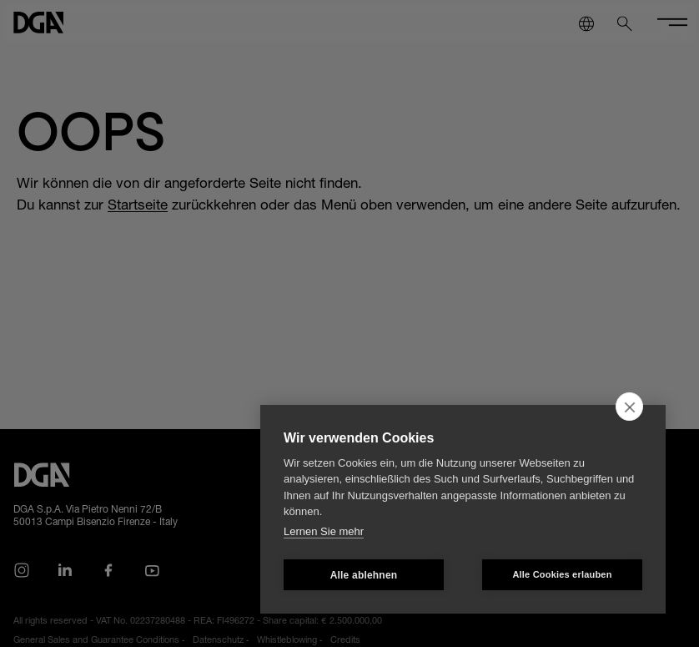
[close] (629, 406)
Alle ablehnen (364, 575)
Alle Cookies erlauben (561, 574)
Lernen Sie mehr (324, 531)
